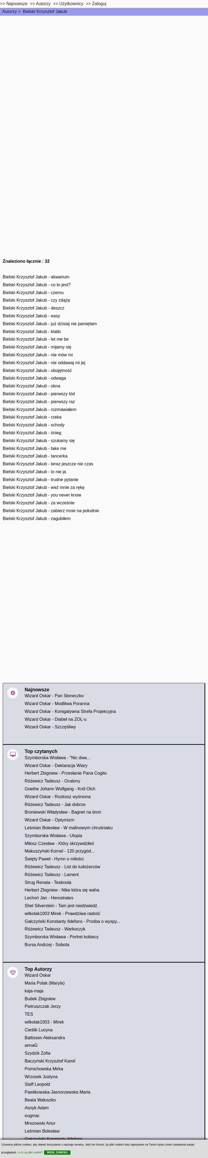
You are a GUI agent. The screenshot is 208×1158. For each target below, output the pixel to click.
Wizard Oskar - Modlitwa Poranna (57, 703)
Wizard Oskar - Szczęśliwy (50, 727)
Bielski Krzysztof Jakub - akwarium (36, 277)
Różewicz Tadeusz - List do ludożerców (62, 866)
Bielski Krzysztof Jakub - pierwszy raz (39, 401)
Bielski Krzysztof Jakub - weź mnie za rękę (43, 487)
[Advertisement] (104, 56)
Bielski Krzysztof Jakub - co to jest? (37, 284)
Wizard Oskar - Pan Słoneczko (54, 695)
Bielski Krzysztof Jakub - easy (31, 316)
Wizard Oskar (38, 975)
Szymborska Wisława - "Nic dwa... (57, 757)
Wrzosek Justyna (41, 1076)
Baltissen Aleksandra (45, 1037)
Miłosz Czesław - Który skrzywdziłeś (59, 843)
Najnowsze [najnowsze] (16, 3)
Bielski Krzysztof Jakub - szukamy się (39, 440)
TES (29, 1014)
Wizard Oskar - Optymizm (49, 820)
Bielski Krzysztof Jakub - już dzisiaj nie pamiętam (50, 323)
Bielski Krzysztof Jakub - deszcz (33, 308)
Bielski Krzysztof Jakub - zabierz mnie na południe (51, 510)
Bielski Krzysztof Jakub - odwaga (34, 378)
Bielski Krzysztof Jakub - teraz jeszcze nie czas (48, 464)
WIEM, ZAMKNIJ (57, 1152)
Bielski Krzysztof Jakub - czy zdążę (36, 300)
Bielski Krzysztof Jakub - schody (34, 425)
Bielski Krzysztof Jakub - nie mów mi (38, 355)
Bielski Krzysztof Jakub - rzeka (32, 417)
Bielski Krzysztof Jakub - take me (34, 448)
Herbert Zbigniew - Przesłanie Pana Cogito (66, 773)
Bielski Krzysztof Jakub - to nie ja (34, 471)
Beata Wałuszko (40, 1100)
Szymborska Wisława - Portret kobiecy (62, 937)
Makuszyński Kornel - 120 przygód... (60, 851)
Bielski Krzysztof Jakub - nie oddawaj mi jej (44, 362)
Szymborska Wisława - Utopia (53, 835)
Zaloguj (99, 3)
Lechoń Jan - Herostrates (49, 898)
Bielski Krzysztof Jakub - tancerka (35, 456)
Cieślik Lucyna (39, 1030)
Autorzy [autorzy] (43, 3)
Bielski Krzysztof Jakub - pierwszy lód (39, 394)
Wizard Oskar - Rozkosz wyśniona (58, 796)
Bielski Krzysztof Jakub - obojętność (37, 370)
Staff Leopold (37, 1084)
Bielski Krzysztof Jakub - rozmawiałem (39, 409)
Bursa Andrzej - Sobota (47, 944)
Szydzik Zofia (37, 1053)
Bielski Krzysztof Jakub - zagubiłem (37, 518)
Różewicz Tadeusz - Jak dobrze (55, 804)
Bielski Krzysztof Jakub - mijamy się (37, 347)
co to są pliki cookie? (30, 1152)
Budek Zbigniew (40, 998)
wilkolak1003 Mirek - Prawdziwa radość (62, 913)
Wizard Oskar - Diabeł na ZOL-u (56, 719)
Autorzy (9, 11)
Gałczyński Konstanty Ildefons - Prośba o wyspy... (72, 921)
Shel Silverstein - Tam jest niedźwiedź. (61, 905)
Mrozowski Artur (40, 1123)
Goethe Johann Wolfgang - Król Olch (60, 789)
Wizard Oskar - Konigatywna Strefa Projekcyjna (70, 711)
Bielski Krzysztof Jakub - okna (31, 386)
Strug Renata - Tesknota (48, 882)
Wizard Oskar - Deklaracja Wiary (56, 765)
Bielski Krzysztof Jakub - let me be (36, 339)
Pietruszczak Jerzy (43, 1006)
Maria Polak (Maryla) (45, 983)
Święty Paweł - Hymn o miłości (54, 859)
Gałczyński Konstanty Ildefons (53, 1139)
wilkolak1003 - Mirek (44, 1022)
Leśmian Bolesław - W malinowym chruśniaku (69, 827)
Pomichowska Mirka (44, 1069)
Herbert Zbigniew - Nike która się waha (62, 890)
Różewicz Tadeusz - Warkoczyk (55, 929)
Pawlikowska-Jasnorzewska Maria (57, 1092)
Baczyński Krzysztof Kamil (50, 1061)
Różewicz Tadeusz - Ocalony (52, 781)
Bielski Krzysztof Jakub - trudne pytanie (40, 479)
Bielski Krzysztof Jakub (45, 11)
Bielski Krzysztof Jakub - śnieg (32, 432)
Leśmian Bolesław (42, 1131)
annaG (31, 1045)
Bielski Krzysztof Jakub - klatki (32, 331)
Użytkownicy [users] (71, 3)
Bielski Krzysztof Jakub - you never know (42, 495)
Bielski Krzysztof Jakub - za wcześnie (38, 503)
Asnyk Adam (37, 1108)
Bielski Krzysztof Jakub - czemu (33, 292)
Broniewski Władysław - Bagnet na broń (63, 812)
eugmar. (32, 1115)
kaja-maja (34, 991)
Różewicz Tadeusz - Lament (52, 874)
